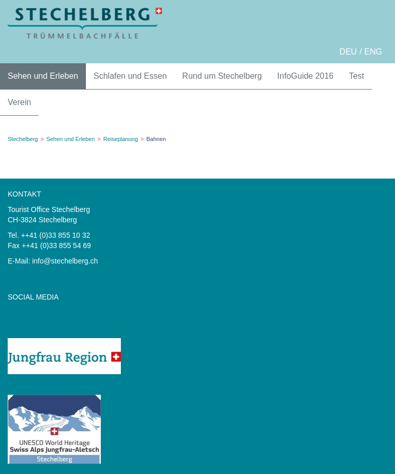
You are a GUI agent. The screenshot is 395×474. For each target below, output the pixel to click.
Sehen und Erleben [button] (43, 76)
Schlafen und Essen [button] (130, 76)
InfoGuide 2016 (305, 76)
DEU (348, 51)
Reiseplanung (120, 139)
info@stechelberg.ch (65, 261)
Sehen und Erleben (70, 139)
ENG (373, 51)
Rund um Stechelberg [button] (222, 76)
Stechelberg (23, 139)
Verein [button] (19, 102)
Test (356, 76)
